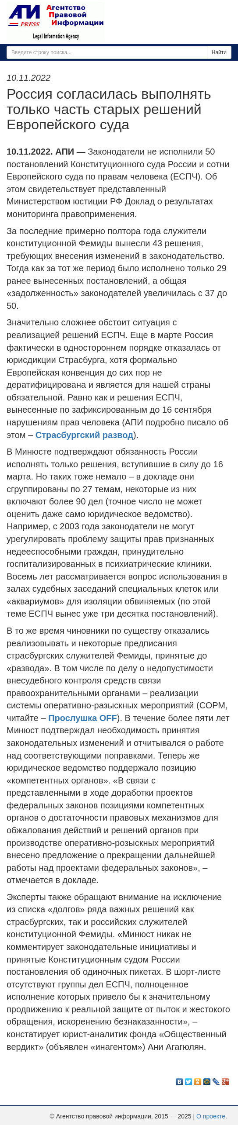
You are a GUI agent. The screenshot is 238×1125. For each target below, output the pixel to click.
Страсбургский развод (84, 435)
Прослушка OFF (82, 718)
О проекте (210, 1116)
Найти (219, 52)
